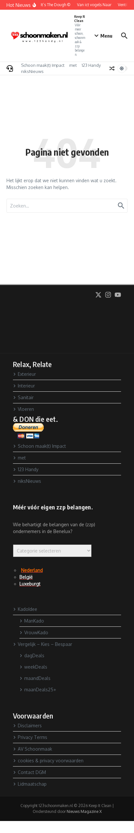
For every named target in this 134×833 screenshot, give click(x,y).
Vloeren (23, 409)
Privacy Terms (30, 737)
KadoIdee (25, 609)
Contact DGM (29, 772)
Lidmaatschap (30, 784)
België (26, 577)
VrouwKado (33, 632)
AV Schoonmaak (32, 749)
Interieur (24, 385)
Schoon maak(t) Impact (42, 65)
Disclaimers (27, 725)
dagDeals (31, 655)
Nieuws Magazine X (84, 811)
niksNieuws (32, 71)
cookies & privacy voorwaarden (48, 760)
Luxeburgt (29, 584)
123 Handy (91, 65)
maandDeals (34, 678)
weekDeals (33, 667)
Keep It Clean (79, 19)
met (73, 65)
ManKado (31, 621)
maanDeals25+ (37, 689)
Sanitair (23, 397)
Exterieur (24, 374)
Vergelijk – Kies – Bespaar (42, 644)
